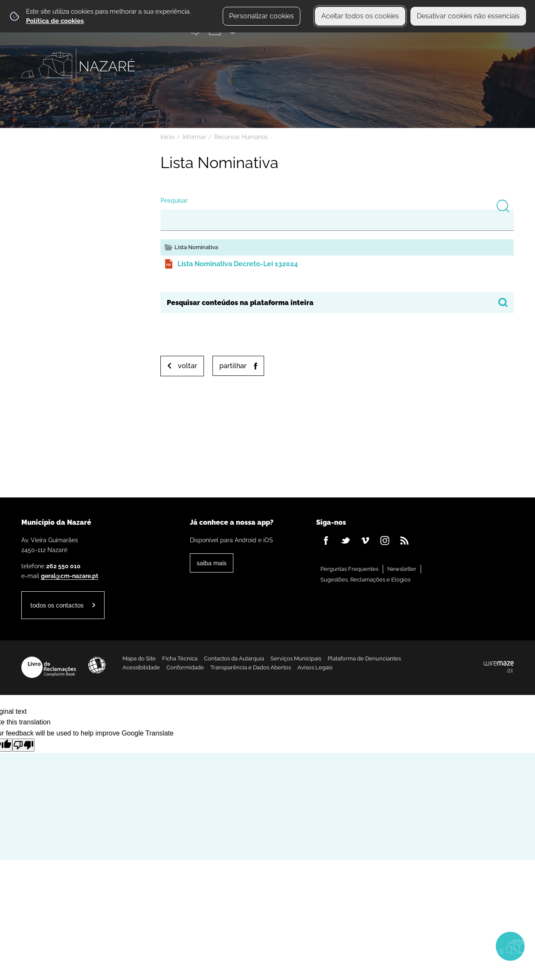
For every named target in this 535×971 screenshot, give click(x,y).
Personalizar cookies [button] (261, 16)
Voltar (187, 366)
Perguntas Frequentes (349, 569)
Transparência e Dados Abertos (250, 667)
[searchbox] (337, 302)
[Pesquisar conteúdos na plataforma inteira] (503, 302)
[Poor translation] (23, 745)
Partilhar (233, 366)
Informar (194, 137)
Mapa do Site (139, 658)
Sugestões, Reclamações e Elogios (365, 579)
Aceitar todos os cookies (360, 16)
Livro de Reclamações (48, 667)
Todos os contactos (57, 605)
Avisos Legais (314, 667)
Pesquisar (174, 200)
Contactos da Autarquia (234, 658)
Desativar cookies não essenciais (468, 16)
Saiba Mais (212, 563)
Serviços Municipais (295, 658)
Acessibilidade (96, 665)
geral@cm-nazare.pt (69, 575)
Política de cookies (55, 21)
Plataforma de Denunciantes (364, 658)
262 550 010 (63, 566)
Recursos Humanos (241, 137)
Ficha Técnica (180, 658)
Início (167, 137)
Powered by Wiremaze (499, 667)
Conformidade (185, 667)
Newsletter (401, 569)
